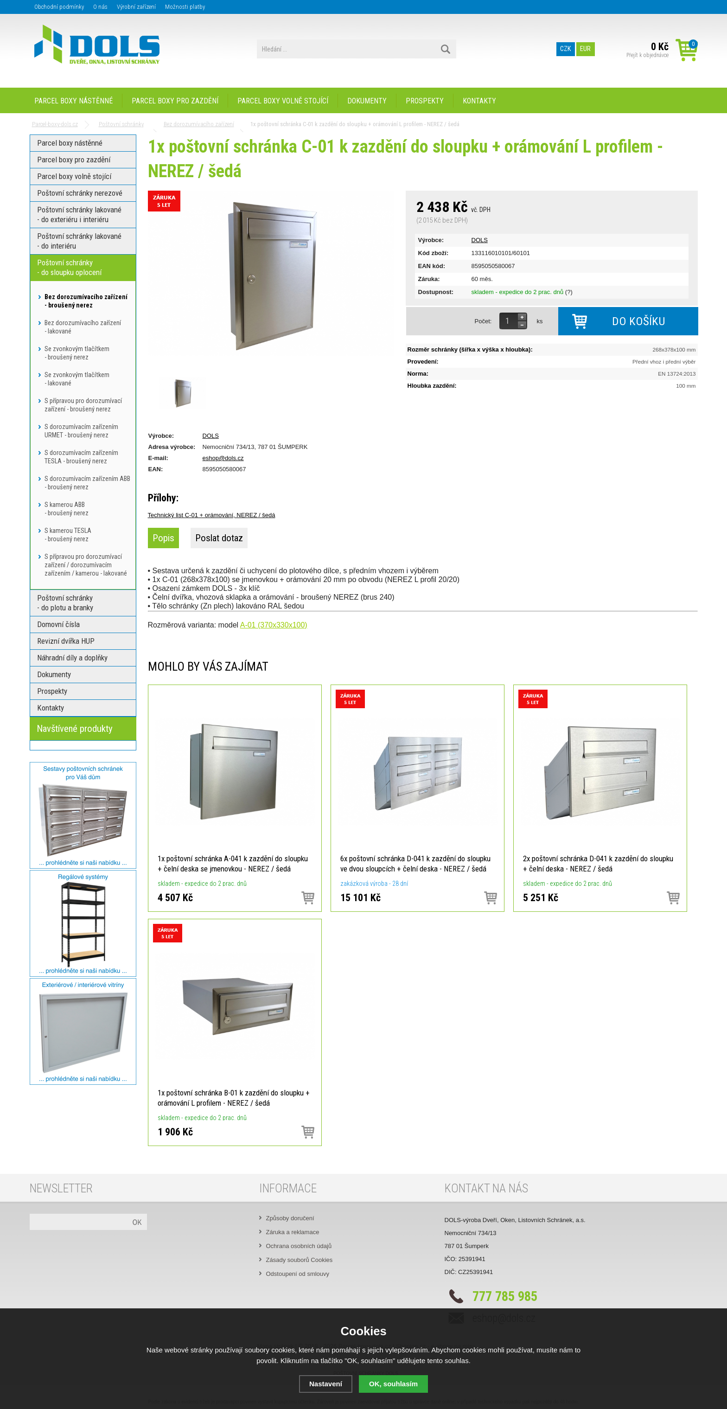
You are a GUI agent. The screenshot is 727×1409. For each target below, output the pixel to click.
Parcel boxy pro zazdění (175, 100)
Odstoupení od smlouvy (298, 1273)
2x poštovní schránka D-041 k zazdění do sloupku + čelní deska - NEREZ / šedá (598, 863)
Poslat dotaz (219, 538)
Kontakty (479, 100)
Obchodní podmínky (59, 6)
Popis (163, 538)
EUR (585, 49)
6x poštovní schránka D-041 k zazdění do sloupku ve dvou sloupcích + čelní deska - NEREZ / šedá (415, 863)
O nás (100, 6)
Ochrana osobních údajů (299, 1245)
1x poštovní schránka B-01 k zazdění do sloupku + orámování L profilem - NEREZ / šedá (234, 1098)
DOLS (480, 240)
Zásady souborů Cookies (299, 1259)
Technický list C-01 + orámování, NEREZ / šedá (211, 515)
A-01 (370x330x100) (273, 625)
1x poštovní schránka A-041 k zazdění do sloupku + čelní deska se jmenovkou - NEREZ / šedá (233, 863)
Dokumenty (367, 100)
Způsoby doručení (290, 1218)
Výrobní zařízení (136, 6)
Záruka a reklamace (292, 1232)
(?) (569, 291)
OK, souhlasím (393, 1384)
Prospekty (425, 100)
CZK (565, 49)
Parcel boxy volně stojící (282, 100)
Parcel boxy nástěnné (73, 100)
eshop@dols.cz (223, 458)
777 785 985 (504, 1296)
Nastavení (325, 1384)
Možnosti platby (185, 6)
